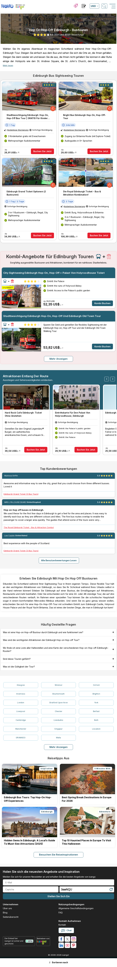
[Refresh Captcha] (111, 889)
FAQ (60, 912)
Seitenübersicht (10, 917)
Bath (96, 720)
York (96, 702)
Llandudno (58, 720)
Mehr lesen (8, 65)
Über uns (7, 908)
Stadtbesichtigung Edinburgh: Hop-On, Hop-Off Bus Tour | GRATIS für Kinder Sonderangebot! (28, 117)
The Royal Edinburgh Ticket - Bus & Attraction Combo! (29, 527)
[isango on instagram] (73, 939)
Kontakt (62, 924)
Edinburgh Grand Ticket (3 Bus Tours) (21, 494)
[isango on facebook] (61, 939)
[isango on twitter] (67, 939)
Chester (58, 711)
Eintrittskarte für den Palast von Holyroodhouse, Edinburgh (72, 414)
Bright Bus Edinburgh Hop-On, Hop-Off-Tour (84, 116)
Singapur (58, 729)
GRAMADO (20, 737)
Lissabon (96, 729)
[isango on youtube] (67, 945)
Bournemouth (58, 694)
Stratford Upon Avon (58, 702)
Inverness (20, 694)
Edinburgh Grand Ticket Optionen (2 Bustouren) (26, 193)
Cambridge (21, 720)
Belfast (96, 711)
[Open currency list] (94, 6)
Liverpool (20, 711)
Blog (5, 912)
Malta (58, 737)
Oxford (96, 685)
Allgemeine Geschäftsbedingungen (75, 908)
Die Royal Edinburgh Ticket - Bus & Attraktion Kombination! (82, 193)
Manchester (20, 729)
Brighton (96, 694)
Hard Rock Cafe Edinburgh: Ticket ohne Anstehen (23, 414)
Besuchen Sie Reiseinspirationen (58, 854)
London (20, 702)
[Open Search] (104, 6)
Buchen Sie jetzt (42, 151)
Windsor (58, 685)
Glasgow (21, 685)
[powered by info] (43, 942)
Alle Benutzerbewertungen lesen (59, 560)
